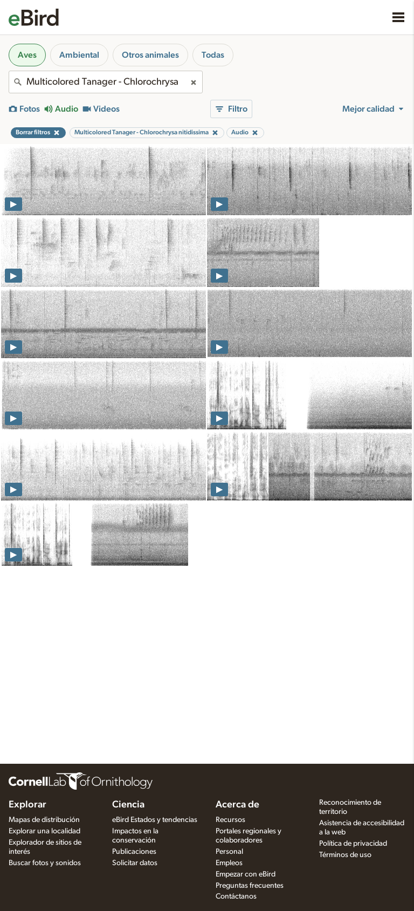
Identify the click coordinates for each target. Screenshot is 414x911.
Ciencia (128, 805)
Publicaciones (134, 851)
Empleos (229, 863)
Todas (213, 55)
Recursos (230, 820)
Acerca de (237, 805)
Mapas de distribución (44, 820)
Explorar (27, 805)
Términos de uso (345, 855)
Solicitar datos (134, 863)
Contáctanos (236, 896)
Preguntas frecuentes (250, 885)
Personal (229, 851)
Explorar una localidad (44, 831)
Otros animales (150, 55)
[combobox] (105, 82)
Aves (27, 55)
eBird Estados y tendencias (154, 820)
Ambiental (79, 55)
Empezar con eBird (245, 874)
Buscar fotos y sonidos (45, 863)
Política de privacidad (353, 843)
